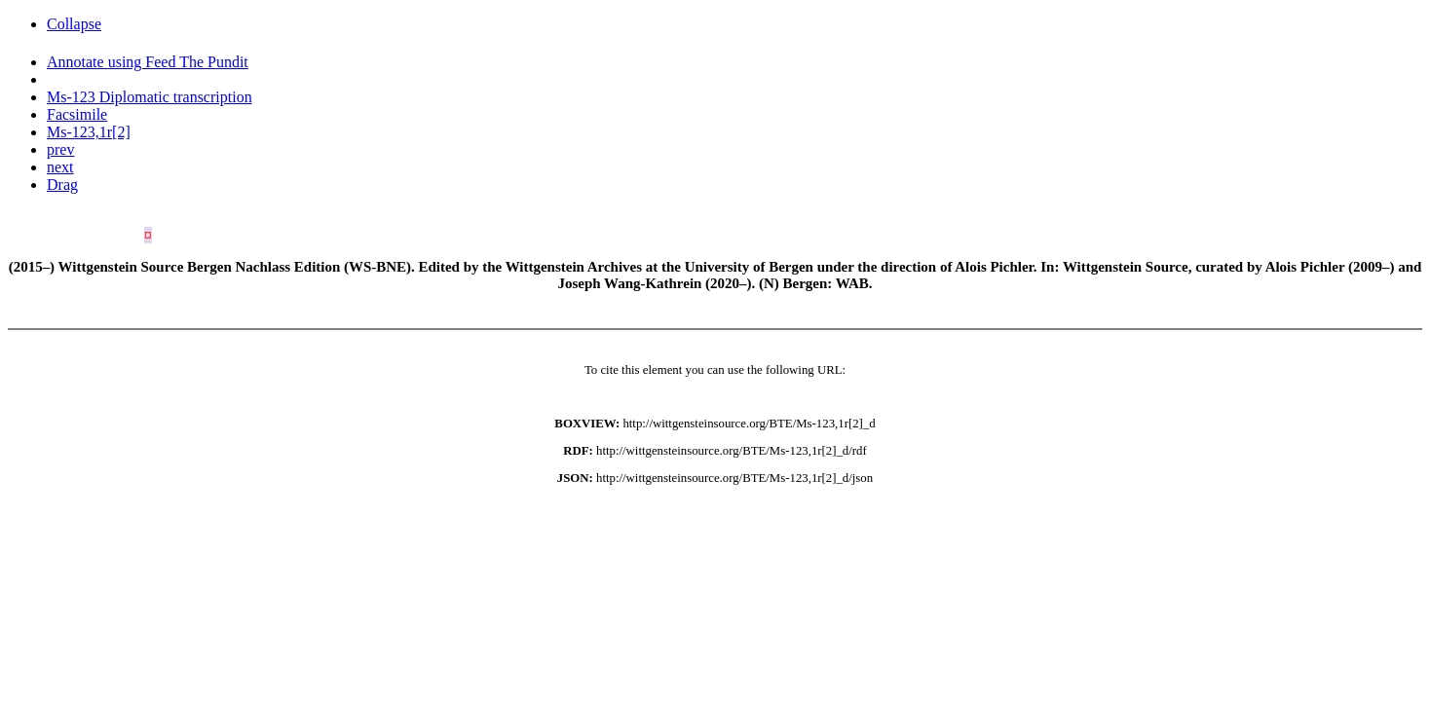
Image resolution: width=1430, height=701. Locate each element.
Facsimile (77, 114)
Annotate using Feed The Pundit (147, 62)
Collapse (74, 24)
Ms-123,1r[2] (89, 132)
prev (60, 149)
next (60, 167)
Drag (62, 184)
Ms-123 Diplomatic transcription (149, 97)
